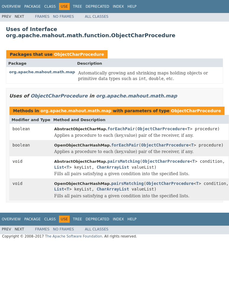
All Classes (96, 16)
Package (32, 6)
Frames (42, 16)
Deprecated (97, 6)
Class (50, 6)
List (59, 167)
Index (118, 6)
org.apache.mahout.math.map (42, 72)
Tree (77, 6)
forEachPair (121, 128)
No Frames (63, 16)
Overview (11, 6)
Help (132, 6)
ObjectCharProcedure (79, 54)
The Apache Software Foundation (73, 236)
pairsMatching (124, 161)
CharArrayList (113, 167)
